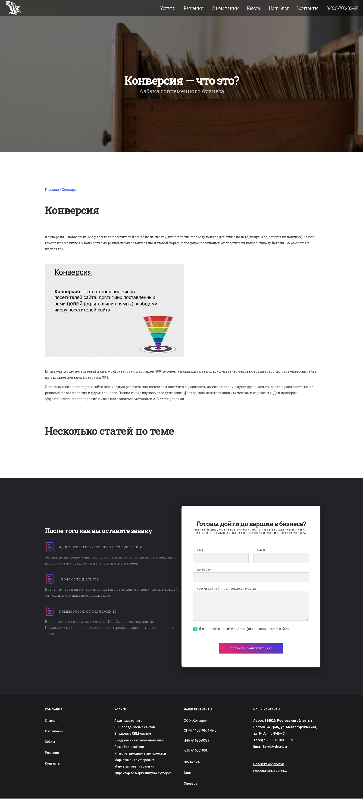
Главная (52, 193)
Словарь (69, 193)
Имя (200, 554)
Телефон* (204, 573)
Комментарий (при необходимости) (226, 592)
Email (261, 554)
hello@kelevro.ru (275, 750)
